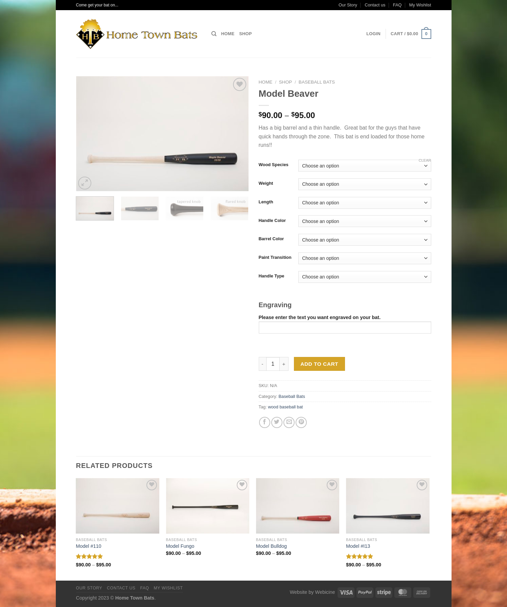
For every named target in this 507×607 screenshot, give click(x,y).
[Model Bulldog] (298, 506)
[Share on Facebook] (264, 422)
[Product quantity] (273, 363)
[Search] (213, 33)
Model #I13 (358, 546)
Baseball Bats (317, 82)
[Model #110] (117, 506)
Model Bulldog (271, 546)
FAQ (397, 4)
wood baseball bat (285, 406)
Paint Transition (275, 257)
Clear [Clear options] (425, 160)
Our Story (348, 4)
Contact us (375, 4)
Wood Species (274, 164)
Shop (245, 33)
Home (227, 33)
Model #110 (88, 546)
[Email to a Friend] (289, 422)
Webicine (325, 592)
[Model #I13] (388, 506)
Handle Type (271, 276)
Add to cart (319, 364)
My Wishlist (420, 4)
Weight (266, 183)
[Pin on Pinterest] (301, 422)
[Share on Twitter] (276, 422)
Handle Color (272, 220)
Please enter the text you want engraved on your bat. (345, 324)
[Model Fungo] (208, 506)
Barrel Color (271, 239)
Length (266, 202)
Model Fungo (180, 546)
